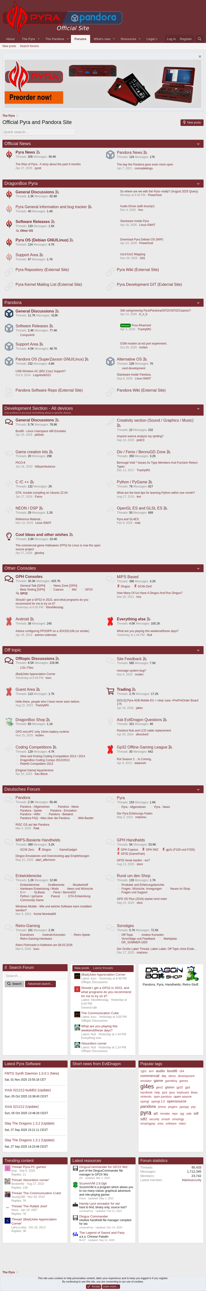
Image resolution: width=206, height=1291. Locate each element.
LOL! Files (25, 672)
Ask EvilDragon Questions (139, 725)
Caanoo (56, 594)
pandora (148, 1113)
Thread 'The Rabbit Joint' (29, 1213)
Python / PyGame (132, 485)
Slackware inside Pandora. (134, 377)
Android (22, 624)
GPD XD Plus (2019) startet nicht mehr (142, 905)
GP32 (22, 598)
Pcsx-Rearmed (135, 327)
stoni (140, 870)
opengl (144, 1108)
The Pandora (54, 39)
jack (164, 1100)
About (10, 39)
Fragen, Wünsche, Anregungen (139, 895)
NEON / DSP (27, 512)
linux (194, 1100)
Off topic (12, 655)
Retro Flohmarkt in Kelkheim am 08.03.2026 (44, 952)
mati (138, 526)
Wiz (72, 594)
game (158, 1088)
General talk (89, 1015)
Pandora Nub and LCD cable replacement (144, 736)
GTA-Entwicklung (77, 903)
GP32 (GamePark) (168, 860)
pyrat (38, 167)
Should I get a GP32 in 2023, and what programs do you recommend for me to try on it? (52, 606)
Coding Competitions (34, 753)
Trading (124, 695)
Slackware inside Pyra (134, 221)
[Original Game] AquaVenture (35, 776)
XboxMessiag (54, 612)
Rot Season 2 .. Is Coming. (134, 765)
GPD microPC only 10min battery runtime (42, 737)
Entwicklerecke (29, 883)
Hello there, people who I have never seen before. (48, 707)
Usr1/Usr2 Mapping (132, 255)
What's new (102, 39)
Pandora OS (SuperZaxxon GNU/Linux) (50, 362)
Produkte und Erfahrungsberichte (140, 892)
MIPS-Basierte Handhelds (38, 847)
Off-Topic (125, 942)
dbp (164, 1083)
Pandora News (130, 152)
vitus (140, 909)
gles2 (159, 1095)
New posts (9, 46)
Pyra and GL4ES (128, 523)
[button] (38, 39)
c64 (181, 1078)
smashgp (178, 1126)
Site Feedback (129, 664)
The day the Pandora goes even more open (145, 163)
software (171, 1131)
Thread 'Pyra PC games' (28, 1174)
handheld (146, 1100)
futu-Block (41, 780)
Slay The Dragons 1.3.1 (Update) (29, 1148)
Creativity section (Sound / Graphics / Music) (155, 423)
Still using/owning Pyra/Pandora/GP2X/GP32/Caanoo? (155, 312)
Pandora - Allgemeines (33, 813)
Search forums (29, 46)
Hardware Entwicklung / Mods (37, 895)
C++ (21, 899)
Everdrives (25, 942)
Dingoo (123, 590)
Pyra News (25, 152)
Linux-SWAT (147, 225)
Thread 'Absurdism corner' (30, 1187)
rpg (182, 1121)
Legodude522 (42, 377)
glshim (170, 1095)
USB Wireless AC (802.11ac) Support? (41, 373)
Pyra (121, 804)
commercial (149, 1083)
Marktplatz (168, 945)
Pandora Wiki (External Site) (141, 393)
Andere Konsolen (150, 942)
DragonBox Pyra (21, 183)
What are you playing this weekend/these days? (148, 636)
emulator (146, 1088)
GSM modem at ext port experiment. (143, 346)
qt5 (156, 1121)
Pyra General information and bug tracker (51, 207)
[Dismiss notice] (199, 57)
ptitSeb (39, 438)
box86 (172, 1078)
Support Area (27, 256)
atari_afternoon (46, 866)
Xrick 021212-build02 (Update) (28, 1097)
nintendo (146, 1104)
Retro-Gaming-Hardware (34, 945)
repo (175, 1121)
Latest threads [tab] (103, 975)
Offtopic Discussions (35, 664)
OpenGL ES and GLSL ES (140, 512)
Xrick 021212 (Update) (22, 1114)
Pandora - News (66, 813)
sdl (196, 1121)
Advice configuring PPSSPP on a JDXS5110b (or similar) (52, 636)
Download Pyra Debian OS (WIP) (141, 240)
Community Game (30, 907)
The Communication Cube (100, 1020)
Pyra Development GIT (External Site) (149, 286)
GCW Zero (25, 856)
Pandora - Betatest (58, 820)
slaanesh (140, 769)
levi (139, 500)
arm (151, 1078)
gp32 (180, 1095)
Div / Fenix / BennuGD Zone (141, 455)
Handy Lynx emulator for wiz (99, 1211)
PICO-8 (21, 466)
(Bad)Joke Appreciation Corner (36, 679)
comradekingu (144, 167)
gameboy (171, 1088)
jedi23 (141, 443)
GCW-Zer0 (143, 590)
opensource (176, 1108)
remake (165, 1121)
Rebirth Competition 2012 (34, 770)
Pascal (53, 903)
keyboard (183, 1100)
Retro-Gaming (28, 933)
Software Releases (33, 222)
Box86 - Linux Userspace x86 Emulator (41, 434)
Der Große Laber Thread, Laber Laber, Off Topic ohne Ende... (157, 956)
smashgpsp (147, 1131)
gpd (187, 1095)
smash (166, 1126)
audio (160, 1078)
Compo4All (25, 337)
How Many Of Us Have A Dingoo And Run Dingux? (150, 597)
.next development (131, 370)
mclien (143, 349)
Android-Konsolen (52, 942)
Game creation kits (32, 455)
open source (182, 1104)
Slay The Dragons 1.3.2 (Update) (29, 1131)
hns (140, 210)
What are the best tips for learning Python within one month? (156, 496)
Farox (39, 500)
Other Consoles (20, 572)
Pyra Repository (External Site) (42, 271)
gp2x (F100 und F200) (133, 860)
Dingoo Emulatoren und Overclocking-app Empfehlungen (53, 862)
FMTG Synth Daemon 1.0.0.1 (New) (32, 1081)
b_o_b (143, 316)
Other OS (24, 231)
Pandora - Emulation (61, 817)
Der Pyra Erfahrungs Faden (135, 819)
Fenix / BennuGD (62, 899)
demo (172, 1083)
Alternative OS (129, 362)
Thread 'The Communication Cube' (36, 1200)
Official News (17, 143)
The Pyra (28, 39)
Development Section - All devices (38, 411)
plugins (172, 1114)
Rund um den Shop (134, 883)
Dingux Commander (93, 1223)
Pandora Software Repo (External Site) (49, 393)
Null (149, 639)
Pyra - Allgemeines (131, 813)
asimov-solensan (46, 639)
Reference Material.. (29, 523)
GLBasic (37, 899)
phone (162, 1114)
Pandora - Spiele (29, 817)
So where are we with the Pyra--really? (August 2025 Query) (159, 191)
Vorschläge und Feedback (136, 945)
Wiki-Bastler (84, 824)
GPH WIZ (150, 856)
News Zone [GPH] (63, 590)
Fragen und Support (132, 899)
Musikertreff (78, 892)
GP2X (87, 594)
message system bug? (131, 675)
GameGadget (66, 856)
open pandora (163, 1104)
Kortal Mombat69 (45, 921)
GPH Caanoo (127, 856)
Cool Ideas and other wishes (42, 538)
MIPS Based (128, 581)
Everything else (131, 624)
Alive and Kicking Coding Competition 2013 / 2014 (50, 762)
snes (160, 1131)
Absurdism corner (93, 1051)
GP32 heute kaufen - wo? (133, 867)
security (154, 1126)
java (172, 1100)
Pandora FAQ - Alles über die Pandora (43, 824)
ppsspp (184, 1114)
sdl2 (143, 1126)
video (182, 1131)
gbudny (39, 557)
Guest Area (25, 695)
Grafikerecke (54, 892)
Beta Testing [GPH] (30, 594)
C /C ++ (22, 485)
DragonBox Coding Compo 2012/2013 (43, 766)
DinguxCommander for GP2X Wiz (103, 1174)
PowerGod (155, 195)
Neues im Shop (178, 895)
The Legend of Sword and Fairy (102, 1240)
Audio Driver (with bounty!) (137, 206)
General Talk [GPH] (30, 590)
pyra (145, 1120)
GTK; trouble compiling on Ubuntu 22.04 (42, 496)
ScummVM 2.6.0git (93, 1190)
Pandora (13, 304)
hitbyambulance (45, 469)
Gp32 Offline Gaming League (142, 753)
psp (193, 1114)
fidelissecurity (191, 1187)
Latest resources (86, 1168)
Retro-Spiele (79, 942)
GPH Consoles (29, 581)
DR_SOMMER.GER (132, 949)
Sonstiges (125, 933)
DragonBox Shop (30, 725)
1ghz (143, 1078)
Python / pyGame (29, 903)
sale (188, 1121)
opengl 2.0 (158, 1108)
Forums (80, 39)
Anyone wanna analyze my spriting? (140, 439)
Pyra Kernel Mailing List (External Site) (49, 286)
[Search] (200, 39)
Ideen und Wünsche (78, 895)
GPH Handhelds (131, 847)
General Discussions (35, 192)
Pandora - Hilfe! (28, 820)
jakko (139, 713)
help (157, 1100)
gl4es (147, 1094)
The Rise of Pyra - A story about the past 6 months (48, 163)
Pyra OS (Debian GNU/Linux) (42, 240)
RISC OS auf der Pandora (33, 831)
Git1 (142, 259)
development (186, 1083)
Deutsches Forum (22, 795)
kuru (49, 683)
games (183, 1088)
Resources (128, 39)
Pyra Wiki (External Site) (138, 271)
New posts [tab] (81, 975)
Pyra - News (160, 813)
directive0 (142, 740)
